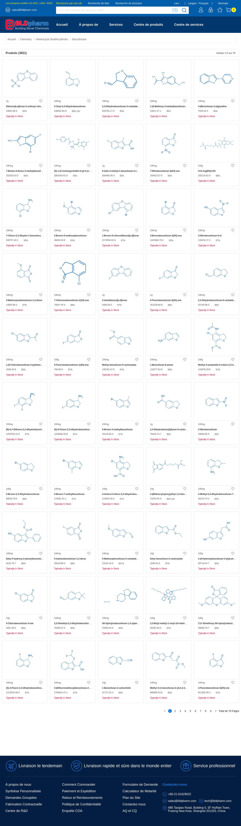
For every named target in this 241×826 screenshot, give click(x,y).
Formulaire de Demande (140, 784)
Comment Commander (78, 784)
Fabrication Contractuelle (23, 804)
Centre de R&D (16, 811)
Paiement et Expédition (79, 791)
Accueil (62, 24)
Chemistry (26, 39)
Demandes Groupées (21, 798)
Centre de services (188, 24)
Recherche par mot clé (69, 3)
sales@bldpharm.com (24, 9)
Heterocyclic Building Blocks (52, 39)
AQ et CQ (130, 811)
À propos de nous (18, 784)
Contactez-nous (68, 41)
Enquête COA (72, 811)
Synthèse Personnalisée (23, 791)
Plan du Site (131, 798)
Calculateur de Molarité (139, 791)
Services (116, 24)
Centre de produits (148, 24)
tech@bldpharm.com (218, 800)
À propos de (88, 24)
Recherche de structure (128, 3)
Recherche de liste (98, 3)
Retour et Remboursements (82, 798)
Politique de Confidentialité (81, 804)
